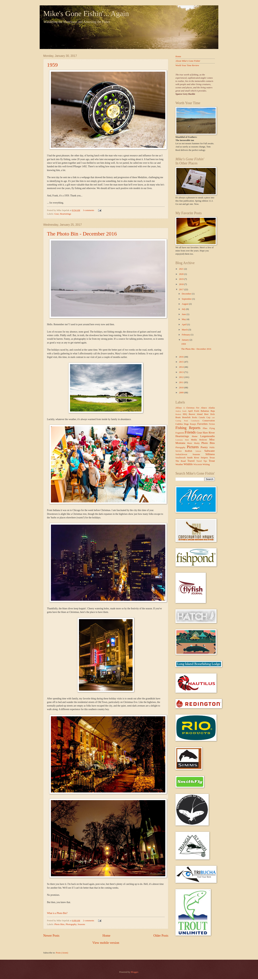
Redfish (188, 451)
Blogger (134, 972)
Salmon (198, 451)
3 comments (88, 210)
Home (106, 935)
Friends (190, 432)
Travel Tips (201, 461)
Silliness (210, 454)
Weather (179, 464)
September (187, 299)
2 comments (88, 920)
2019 (181, 279)
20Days (178, 408)
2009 (181, 392)
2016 (181, 357)
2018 (181, 284)
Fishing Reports (187, 428)
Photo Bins (59, 924)
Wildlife (188, 464)
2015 (181, 362)
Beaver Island (195, 414)
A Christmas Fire (191, 408)
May (184, 319)
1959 (52, 65)
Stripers (204, 457)
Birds (212, 414)
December (187, 294)
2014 (181, 367)
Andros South (181, 411)
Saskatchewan (181, 454)
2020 (181, 274)
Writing (206, 464)
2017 (181, 289)
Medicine (203, 440)
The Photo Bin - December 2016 (82, 234)
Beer (206, 414)
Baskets (178, 414)
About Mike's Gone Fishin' (187, 61)
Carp (208, 417)
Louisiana (179, 440)
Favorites (202, 423)
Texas (212, 457)
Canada (202, 417)
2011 (181, 382)
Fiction (212, 424)
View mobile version (105, 943)
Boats (178, 417)
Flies (205, 428)
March (185, 329)
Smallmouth (180, 458)
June (184, 314)
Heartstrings (65, 214)
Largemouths (207, 436)
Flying (212, 428)
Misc (212, 439)
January (185, 340)
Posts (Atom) (62, 952)
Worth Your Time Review (187, 65)
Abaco (204, 408)
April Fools (193, 411)
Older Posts (160, 935)
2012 (181, 377)
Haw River (209, 432)
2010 (181, 387)
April (184, 324)
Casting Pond (181, 421)
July (184, 309)
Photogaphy (71, 924)
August (185, 304)
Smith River (193, 457)
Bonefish (186, 417)
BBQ (185, 414)
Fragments (179, 433)
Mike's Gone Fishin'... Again (86, 13)
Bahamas (205, 411)
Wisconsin (197, 464)
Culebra (179, 424)
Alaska (211, 408)
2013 (181, 372)
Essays (193, 424)
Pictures (193, 447)
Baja (212, 411)
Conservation (208, 420)
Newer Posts (51, 935)
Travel (191, 460)
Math (187, 440)
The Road (180, 461)
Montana (180, 442)
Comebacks (195, 421)
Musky (197, 443)
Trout (212, 460)
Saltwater (209, 450)
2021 (181, 269)
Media (194, 439)
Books (194, 417)
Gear (56, 214)
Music (189, 443)
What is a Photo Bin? (57, 913)
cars (213, 417)
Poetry (204, 447)
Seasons (81, 924)
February (186, 334)
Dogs (186, 424)
